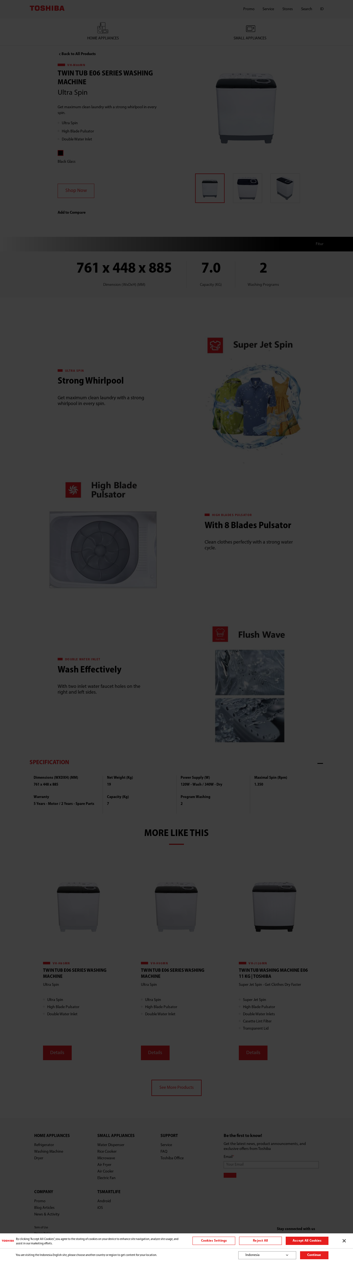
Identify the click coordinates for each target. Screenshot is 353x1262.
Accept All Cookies (307, 1240)
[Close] (344, 1241)
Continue (314, 1255)
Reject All (260, 1240)
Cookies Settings (214, 1240)
